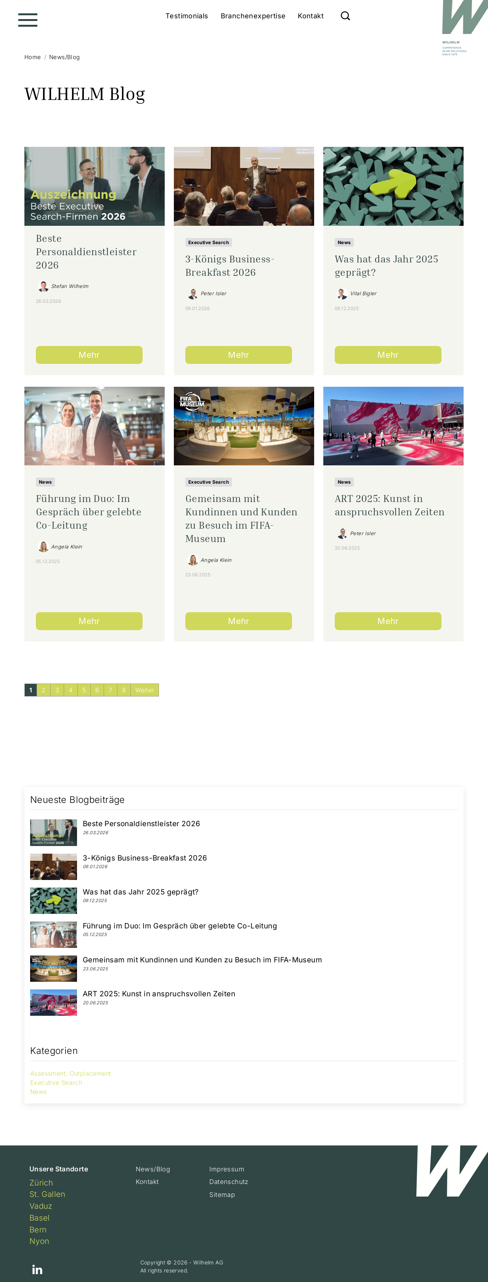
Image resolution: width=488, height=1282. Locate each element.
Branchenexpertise (253, 16)
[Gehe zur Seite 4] (70, 690)
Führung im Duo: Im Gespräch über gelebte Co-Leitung (88, 511)
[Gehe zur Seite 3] (57, 690)
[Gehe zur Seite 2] (43, 690)
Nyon (39, 1241)
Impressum (227, 1169)
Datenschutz (229, 1183)
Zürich (41, 1182)
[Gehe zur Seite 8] (124, 690)
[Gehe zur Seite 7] (110, 690)
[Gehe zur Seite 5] (84, 690)
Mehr (89, 355)
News (344, 242)
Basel (39, 1217)
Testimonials (187, 16)
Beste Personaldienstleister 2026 (86, 251)
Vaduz (41, 1206)
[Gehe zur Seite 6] (97, 690)
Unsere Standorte (58, 1169)
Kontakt (311, 16)
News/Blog (153, 1169)
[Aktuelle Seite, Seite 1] (30, 690)
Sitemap (222, 1196)
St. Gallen (47, 1194)
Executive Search (208, 242)
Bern (38, 1229)
